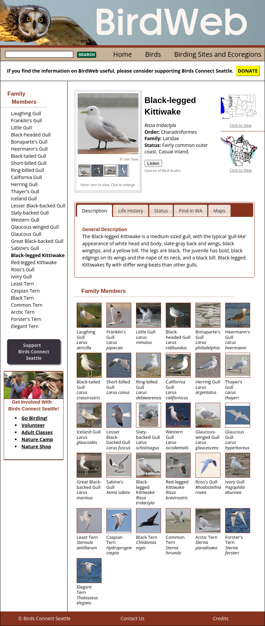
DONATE (248, 71)
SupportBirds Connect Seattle (33, 351)
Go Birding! (35, 418)
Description (94, 210)
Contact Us (132, 618)
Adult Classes (37, 432)
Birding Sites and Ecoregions (217, 54)
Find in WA (190, 210)
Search (86, 55)
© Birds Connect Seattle (44, 618)
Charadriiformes (179, 132)
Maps (219, 210)
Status (161, 210)
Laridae (171, 138)
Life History (130, 210)
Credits (220, 618)
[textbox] (39, 54)
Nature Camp (37, 439)
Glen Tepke (131, 159)
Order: (152, 132)
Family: (153, 138)
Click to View (241, 125)
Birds (153, 54)
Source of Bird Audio (162, 170)
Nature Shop (36, 446)
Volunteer (33, 425)
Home (122, 54)
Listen (153, 163)
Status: (153, 145)
